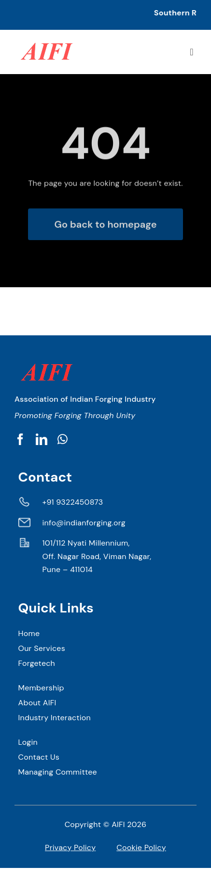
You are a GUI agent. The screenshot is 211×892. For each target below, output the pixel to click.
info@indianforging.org (84, 523)
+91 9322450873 (72, 502)
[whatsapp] (62, 439)
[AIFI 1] (45, 38)
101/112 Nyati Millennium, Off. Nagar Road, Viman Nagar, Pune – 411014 (97, 556)
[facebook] (20, 439)
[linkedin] (41, 439)
